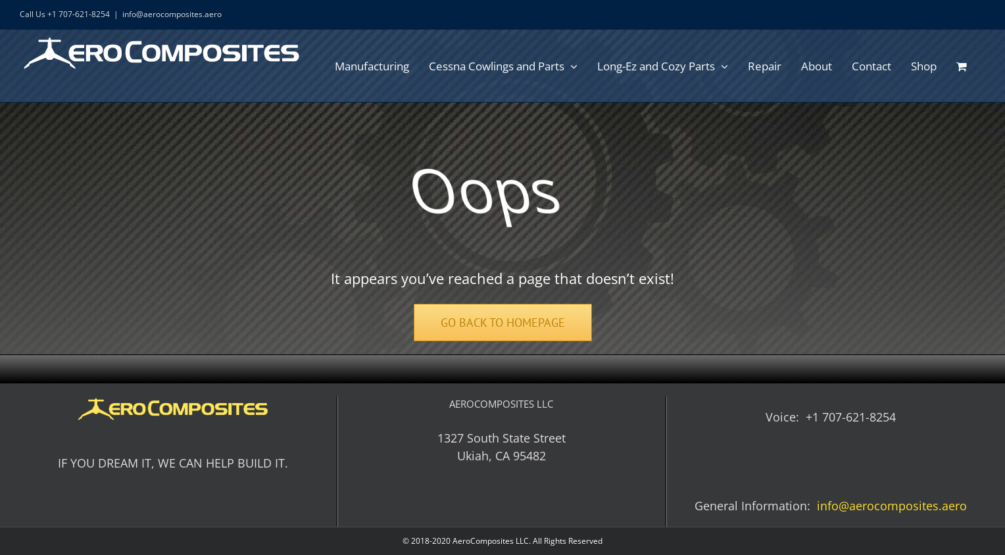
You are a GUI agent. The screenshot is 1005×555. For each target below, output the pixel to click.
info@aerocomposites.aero (172, 14)
